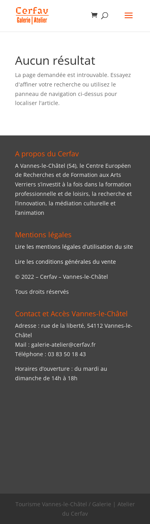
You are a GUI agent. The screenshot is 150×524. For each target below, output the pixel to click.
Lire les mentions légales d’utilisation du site (74, 246)
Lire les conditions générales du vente (65, 261)
